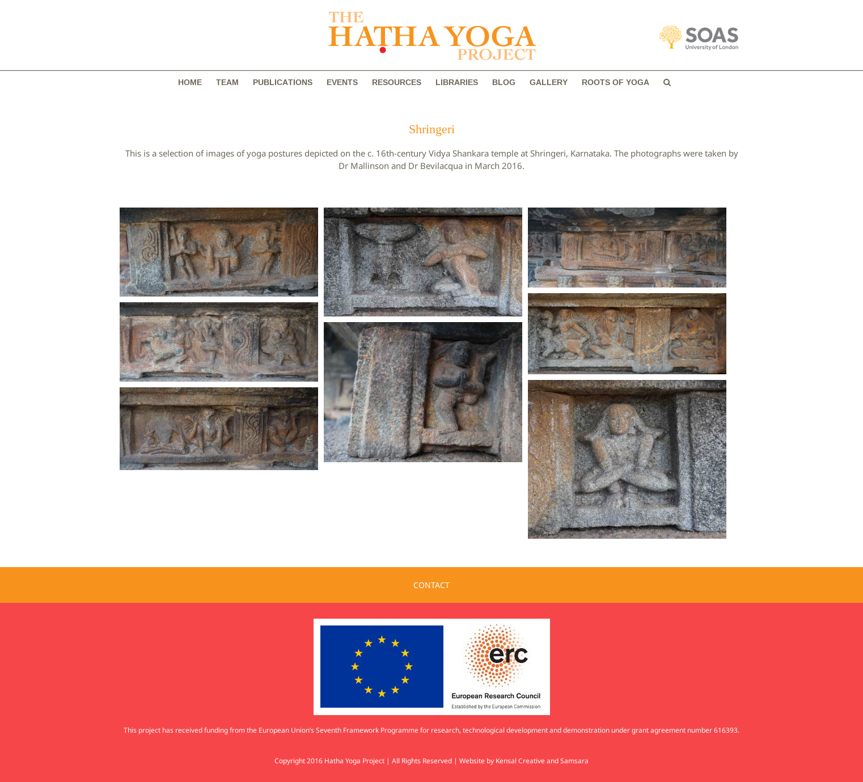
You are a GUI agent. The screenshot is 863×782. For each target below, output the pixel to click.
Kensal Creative (520, 761)
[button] (667, 82)
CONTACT (431, 585)
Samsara (574, 761)
